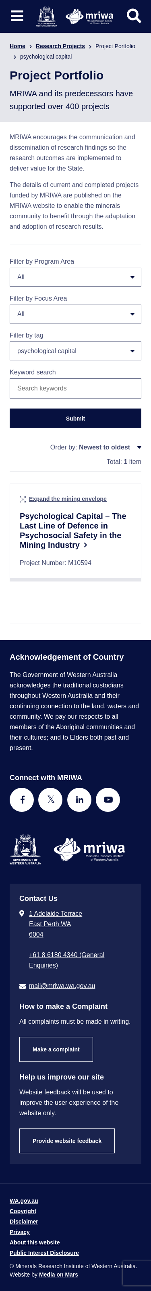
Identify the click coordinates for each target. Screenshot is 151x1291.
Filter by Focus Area (75, 309)
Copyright (23, 1211)
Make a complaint (56, 1049)
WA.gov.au (24, 1200)
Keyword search (33, 372)
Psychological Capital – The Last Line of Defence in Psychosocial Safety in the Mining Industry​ (73, 530)
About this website (35, 1242)
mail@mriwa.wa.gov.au (62, 985)
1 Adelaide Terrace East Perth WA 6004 (55, 924)
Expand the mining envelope (68, 499)
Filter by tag (75, 346)
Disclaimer (24, 1221)
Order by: (63, 447)
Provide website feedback (67, 1141)
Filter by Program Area (75, 272)
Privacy (20, 1232)
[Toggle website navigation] (17, 16)
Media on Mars (58, 1274)
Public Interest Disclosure (44, 1253)
